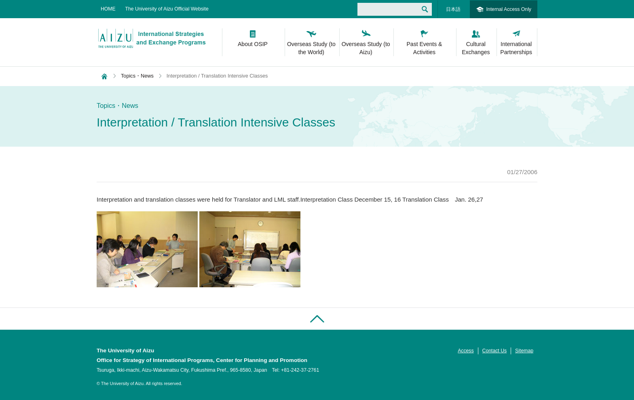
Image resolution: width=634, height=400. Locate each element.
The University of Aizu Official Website (167, 9)
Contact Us (494, 351)
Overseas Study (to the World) (311, 48)
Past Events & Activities (424, 48)
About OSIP (253, 44)
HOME (108, 9)
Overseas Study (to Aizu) (366, 48)
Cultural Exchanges (476, 48)
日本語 (453, 9)
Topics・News (137, 76)
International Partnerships (516, 48)
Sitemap (524, 351)
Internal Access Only (508, 9)
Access (465, 351)
